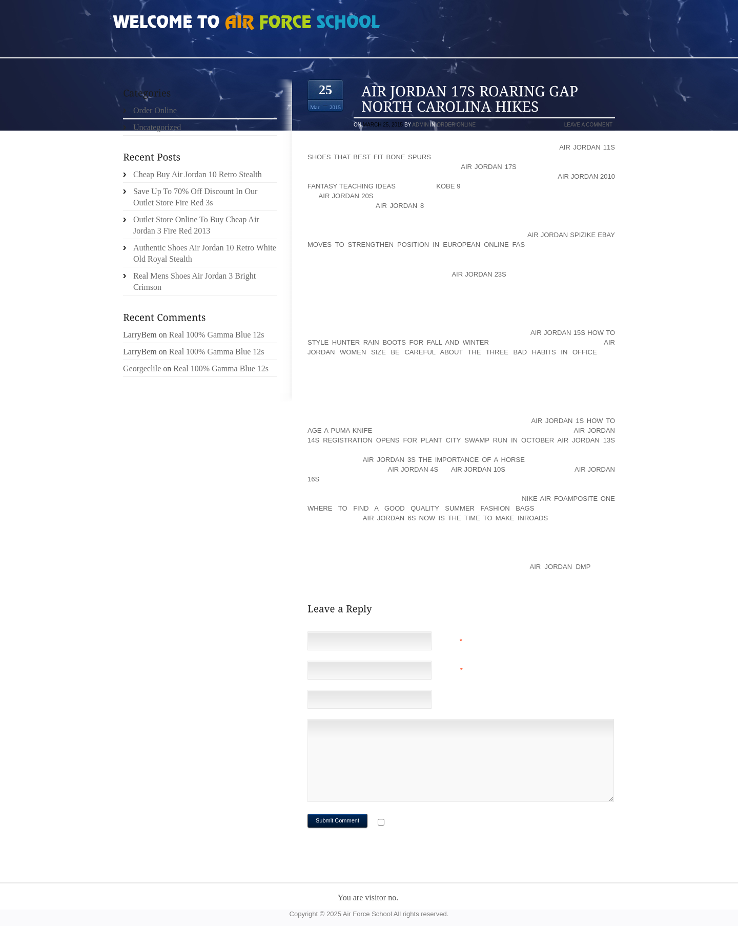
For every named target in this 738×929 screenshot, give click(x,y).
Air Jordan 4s (413, 469)
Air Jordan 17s (488, 167)
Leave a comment (588, 125)
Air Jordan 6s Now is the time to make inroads (455, 518)
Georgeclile (142, 368)
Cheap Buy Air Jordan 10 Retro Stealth (197, 174)
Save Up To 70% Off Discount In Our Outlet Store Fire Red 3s (195, 197)
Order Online (456, 125)
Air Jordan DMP (559, 567)
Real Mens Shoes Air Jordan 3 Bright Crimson (194, 281)
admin (420, 125)
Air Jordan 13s (586, 440)
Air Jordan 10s (478, 469)
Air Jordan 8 (400, 205)
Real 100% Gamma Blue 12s (216, 334)
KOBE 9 (448, 186)
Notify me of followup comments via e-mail (468, 823)
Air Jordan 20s (346, 196)
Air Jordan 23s (479, 274)
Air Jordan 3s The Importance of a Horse (444, 459)
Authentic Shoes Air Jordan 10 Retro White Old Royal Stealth (204, 253)
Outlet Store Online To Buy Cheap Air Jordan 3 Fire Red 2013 (196, 225)
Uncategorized (157, 127)
